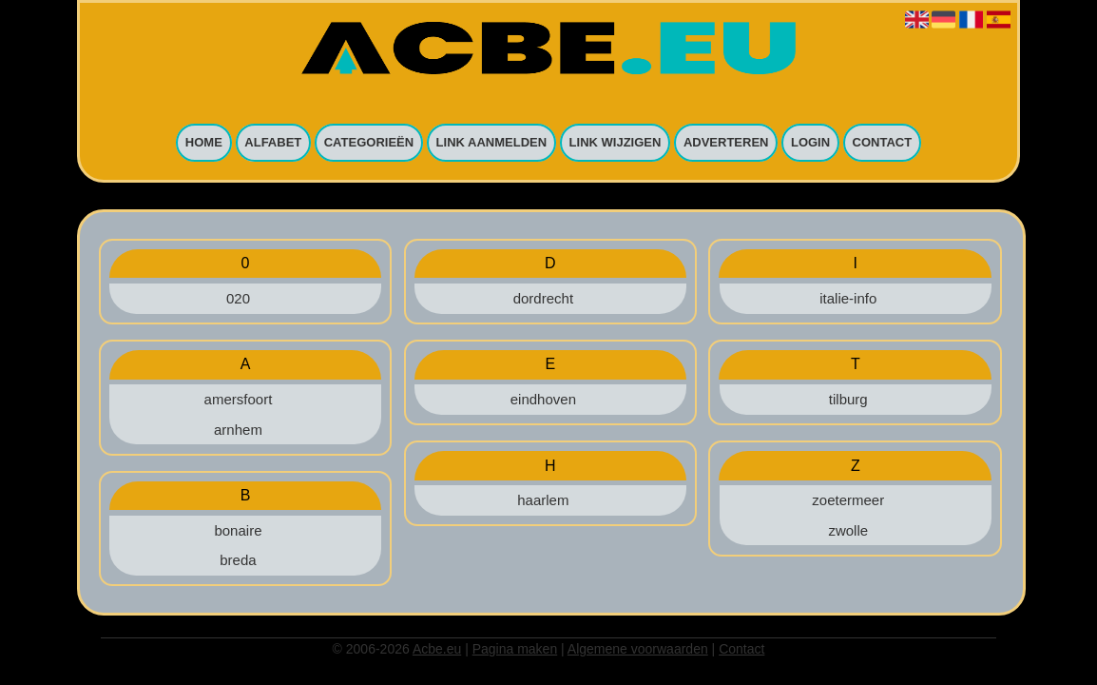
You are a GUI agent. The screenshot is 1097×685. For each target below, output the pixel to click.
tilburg (848, 399)
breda (238, 560)
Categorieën (369, 143)
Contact (883, 143)
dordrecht (543, 298)
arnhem (238, 429)
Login (810, 143)
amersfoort (238, 399)
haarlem (542, 500)
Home (203, 143)
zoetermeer (848, 500)
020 (238, 298)
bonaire (237, 530)
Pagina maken (515, 648)
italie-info (847, 298)
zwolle (848, 530)
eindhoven (543, 399)
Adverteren (726, 143)
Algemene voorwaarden (638, 648)
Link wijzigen (615, 143)
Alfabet (272, 143)
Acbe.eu (437, 648)
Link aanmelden (492, 143)
